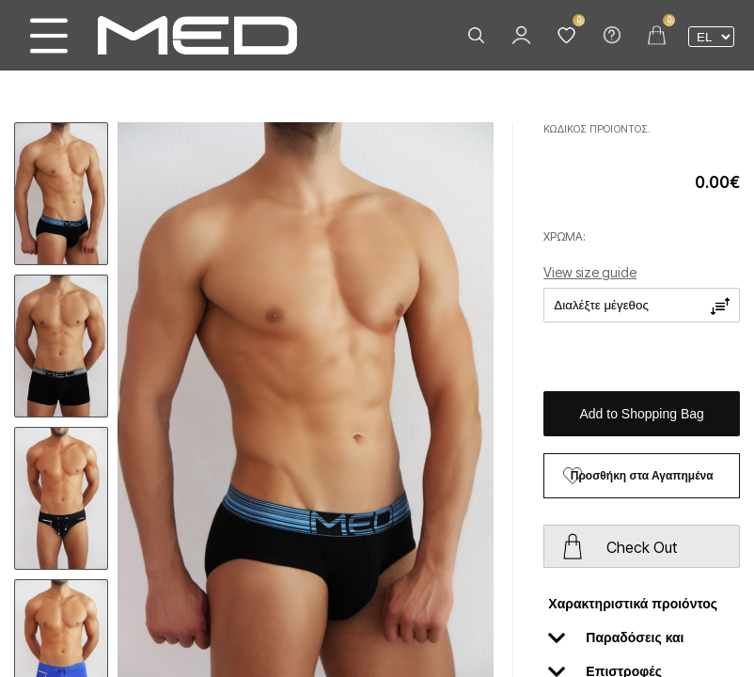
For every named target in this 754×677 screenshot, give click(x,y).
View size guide (589, 272)
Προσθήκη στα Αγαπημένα (642, 475)
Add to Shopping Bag (642, 413)
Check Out (641, 547)
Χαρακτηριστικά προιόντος (632, 608)
